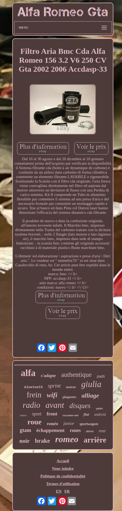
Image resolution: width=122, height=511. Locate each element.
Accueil (63, 461)
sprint (54, 386)
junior (68, 423)
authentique (76, 374)
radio (31, 405)
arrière (95, 440)
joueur (23, 415)
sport (36, 413)
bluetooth (33, 387)
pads (101, 376)
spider (99, 408)
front (52, 413)
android (100, 414)
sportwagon (89, 424)
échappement (50, 430)
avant (55, 405)
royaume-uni (70, 415)
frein (34, 394)
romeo (67, 439)
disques (80, 406)
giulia (91, 384)
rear (102, 431)
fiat (86, 414)
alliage (90, 395)
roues (75, 430)
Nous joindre (63, 468)
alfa (28, 373)
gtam (25, 430)
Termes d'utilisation (62, 484)
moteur (71, 387)
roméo (52, 423)
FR (67, 491)
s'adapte (48, 375)
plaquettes (69, 397)
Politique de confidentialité (62, 476)
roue (34, 422)
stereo (89, 431)
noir (24, 440)
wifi (52, 395)
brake (42, 440)
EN (59, 491)
